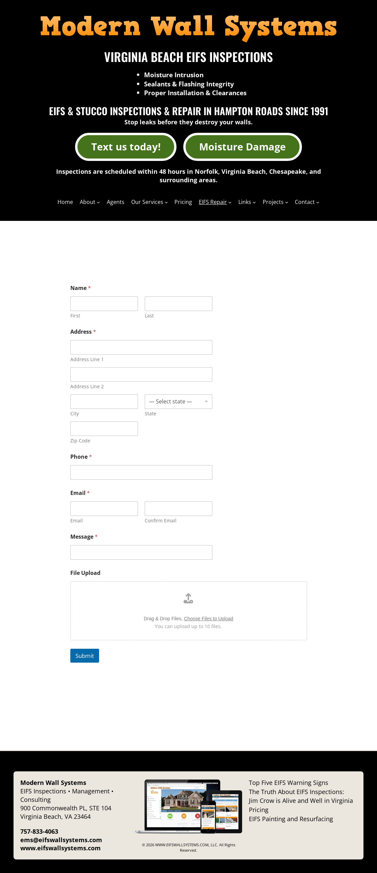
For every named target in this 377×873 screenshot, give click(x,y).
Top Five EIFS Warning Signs (288, 782)
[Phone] (141, 472)
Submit (84, 656)
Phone (81, 457)
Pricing (258, 810)
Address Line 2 (87, 386)
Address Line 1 (87, 359)
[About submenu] (98, 202)
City (74, 413)
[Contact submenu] (318, 202)
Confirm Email (160, 520)
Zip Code (80, 440)
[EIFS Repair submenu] (230, 202)
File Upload (85, 573)
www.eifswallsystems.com (60, 848)
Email (76, 520)
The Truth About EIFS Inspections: (296, 792)
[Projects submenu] (286, 202)
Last (149, 315)
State (150, 413)
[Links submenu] (254, 202)
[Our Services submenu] (166, 202)
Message (84, 537)
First (75, 315)
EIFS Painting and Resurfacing (291, 819)
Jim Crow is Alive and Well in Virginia (301, 800)
